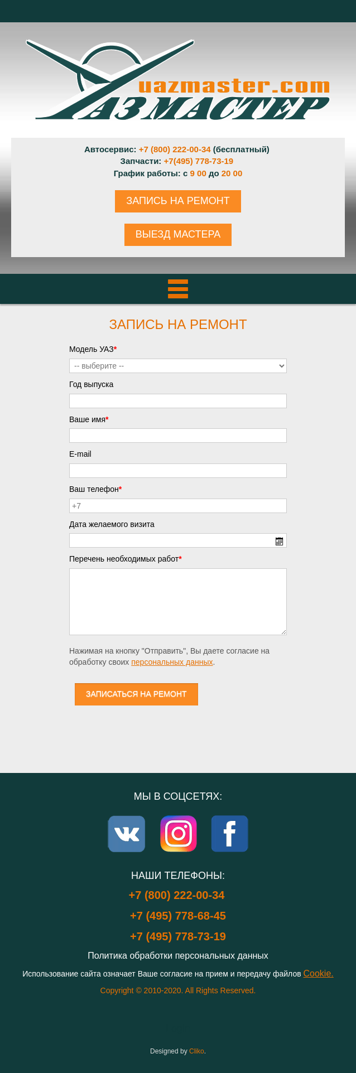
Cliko (196, 1051)
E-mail (80, 454)
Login (178, 1028)
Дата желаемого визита (112, 524)
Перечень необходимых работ (125, 558)
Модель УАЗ (93, 349)
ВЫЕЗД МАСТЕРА (178, 234)
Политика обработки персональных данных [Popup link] (178, 955)
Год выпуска (91, 384)
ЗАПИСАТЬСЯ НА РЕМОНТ (136, 693)
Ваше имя (89, 419)
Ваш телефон (95, 489)
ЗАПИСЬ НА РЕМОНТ (177, 200)
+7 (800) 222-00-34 (175, 149)
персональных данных (172, 662)
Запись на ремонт (178, 324)
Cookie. (319, 973)
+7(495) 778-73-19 (199, 161)
